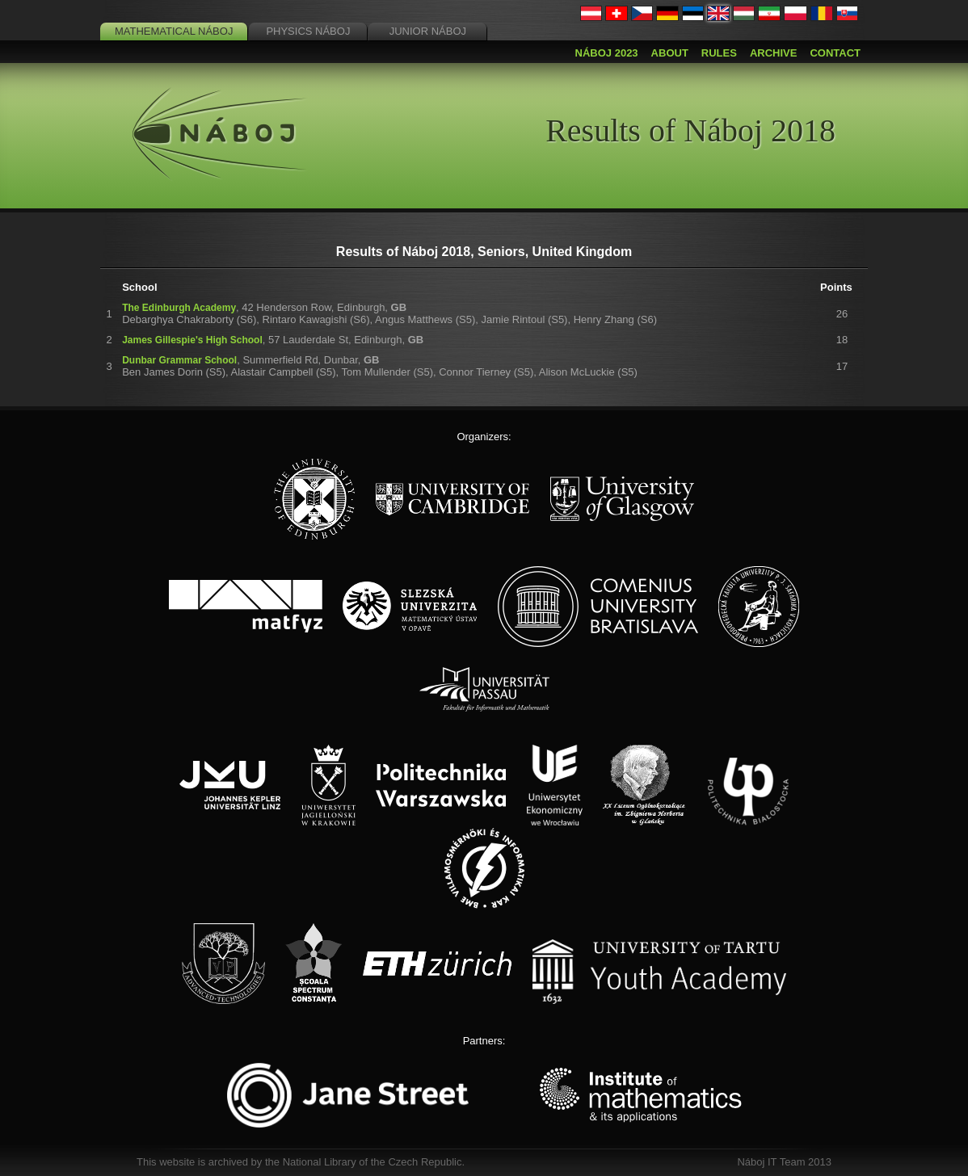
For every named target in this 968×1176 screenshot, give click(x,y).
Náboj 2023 (606, 53)
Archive (774, 53)
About (669, 53)
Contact (835, 53)
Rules (719, 53)
